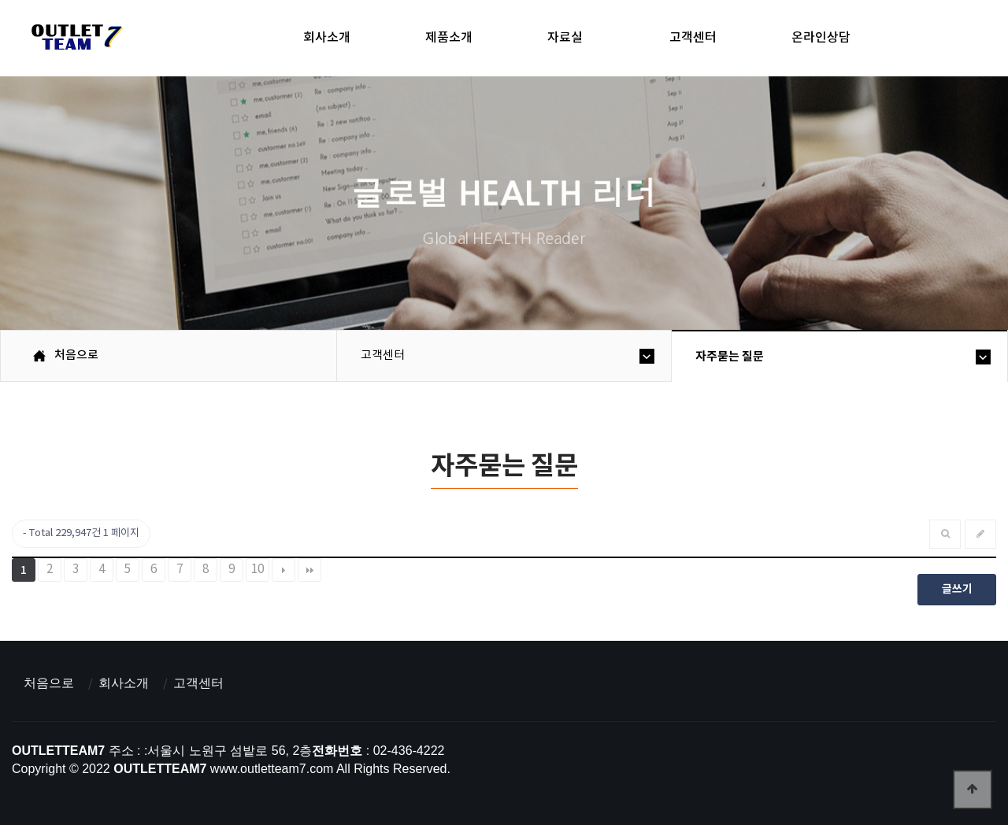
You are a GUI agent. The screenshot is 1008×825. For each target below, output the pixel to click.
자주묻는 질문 (729, 357)
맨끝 (309, 570)
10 (257, 569)
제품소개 (448, 38)
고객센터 (693, 38)
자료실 (565, 38)
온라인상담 (820, 38)
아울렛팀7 (74, 40)
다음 (283, 570)
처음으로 (49, 683)
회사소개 (326, 38)
